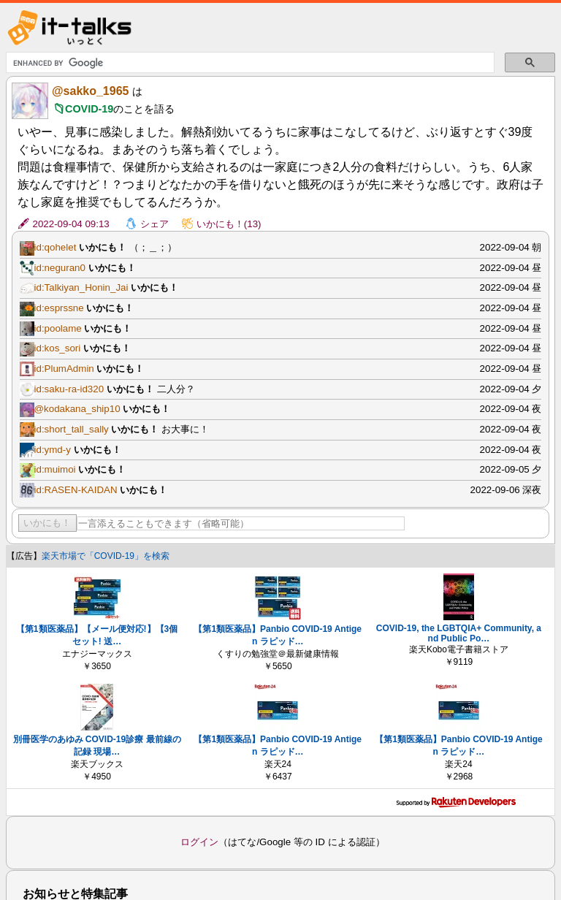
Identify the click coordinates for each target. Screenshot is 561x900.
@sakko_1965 (90, 91)
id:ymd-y (52, 449)
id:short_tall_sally (71, 429)
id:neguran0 (59, 267)
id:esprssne (59, 307)
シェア (154, 223)
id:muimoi (55, 469)
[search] (249, 62)
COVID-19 (89, 109)
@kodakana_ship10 (77, 408)
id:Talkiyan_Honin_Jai (81, 287)
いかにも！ (47, 522)
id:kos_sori (57, 348)
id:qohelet (55, 247)
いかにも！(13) (229, 223)
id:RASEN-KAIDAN (76, 489)
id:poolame (58, 328)
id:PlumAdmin (64, 368)
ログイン (199, 841)
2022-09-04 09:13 (71, 223)
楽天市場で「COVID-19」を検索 (105, 556)
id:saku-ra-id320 (69, 389)
